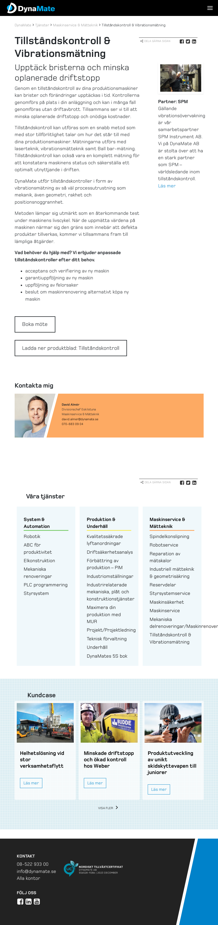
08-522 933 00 (32, 864)
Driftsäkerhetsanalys (110, 552)
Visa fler (109, 808)
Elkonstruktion (39, 560)
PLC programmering (46, 584)
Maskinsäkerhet (167, 602)
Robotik (32, 536)
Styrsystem (36, 593)
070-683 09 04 (72, 424)
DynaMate (23, 25)
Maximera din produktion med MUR (104, 614)
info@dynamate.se (36, 871)
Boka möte (35, 324)
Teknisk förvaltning (107, 638)
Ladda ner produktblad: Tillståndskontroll (70, 348)
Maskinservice (165, 610)
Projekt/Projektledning (111, 630)
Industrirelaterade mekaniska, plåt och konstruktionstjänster (110, 592)
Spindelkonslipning (169, 536)
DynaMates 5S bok (107, 656)
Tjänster (42, 25)
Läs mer (167, 185)
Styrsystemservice (170, 593)
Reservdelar (163, 584)
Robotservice (164, 545)
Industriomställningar (110, 576)
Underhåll (97, 647)
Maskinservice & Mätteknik (75, 25)
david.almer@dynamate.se (80, 419)
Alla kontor (28, 878)
